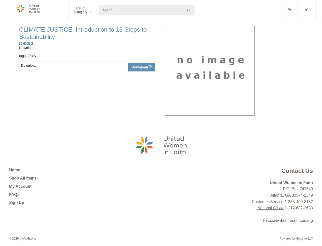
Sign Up (16, 202)
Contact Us (297, 170)
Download (141, 67)
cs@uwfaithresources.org (288, 220)
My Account (20, 186)
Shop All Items (23, 178)
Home (14, 170)
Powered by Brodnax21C (296, 238)
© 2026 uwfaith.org (22, 238)
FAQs (14, 194)
